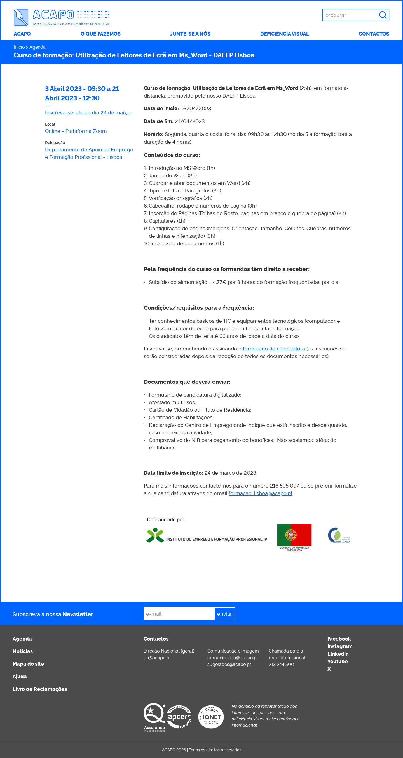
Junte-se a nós (190, 34)
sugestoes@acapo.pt (229, 664)
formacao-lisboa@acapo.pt (260, 493)
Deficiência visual (284, 34)
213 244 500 (281, 664)
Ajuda (20, 677)
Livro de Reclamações (40, 689)
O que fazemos (101, 34)
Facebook (339, 639)
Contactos (374, 34)
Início (19, 47)
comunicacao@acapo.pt (232, 657)
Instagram (340, 646)
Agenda (37, 47)
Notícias (23, 651)
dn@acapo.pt (157, 657)
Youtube (337, 661)
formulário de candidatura (274, 349)
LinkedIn (338, 654)
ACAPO (22, 34)
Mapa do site (28, 664)
